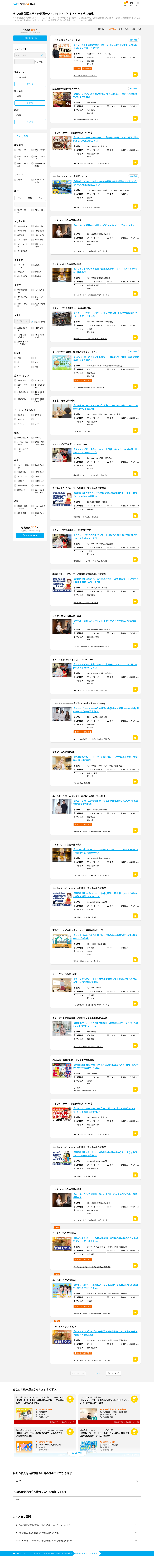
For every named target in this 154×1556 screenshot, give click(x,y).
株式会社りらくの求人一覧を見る (85, 76)
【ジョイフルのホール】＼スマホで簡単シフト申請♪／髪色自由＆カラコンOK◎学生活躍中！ (105, 981)
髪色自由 (20, 415)
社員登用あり (40, 486)
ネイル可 (20, 424)
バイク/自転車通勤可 (22, 443)
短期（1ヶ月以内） (22, 158)
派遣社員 (38, 272)
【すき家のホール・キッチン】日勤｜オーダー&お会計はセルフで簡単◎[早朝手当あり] (105, 407)
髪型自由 (38, 415)
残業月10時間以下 (40, 305)
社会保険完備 (22, 486)
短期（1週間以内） (40, 151)
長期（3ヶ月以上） (22, 165)
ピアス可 (38, 419)
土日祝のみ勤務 (22, 329)
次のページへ (113, 1373)
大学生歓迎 (21, 231)
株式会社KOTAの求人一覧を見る (85, 1091)
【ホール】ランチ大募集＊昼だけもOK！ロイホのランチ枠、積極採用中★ (105, 1196)
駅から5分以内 (22, 438)
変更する (30, 84)
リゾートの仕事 (22, 305)
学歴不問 (20, 235)
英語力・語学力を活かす (22, 507)
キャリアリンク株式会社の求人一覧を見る (88, 1047)
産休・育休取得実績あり (40, 491)
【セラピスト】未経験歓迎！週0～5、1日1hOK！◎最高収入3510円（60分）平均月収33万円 (105, 46)
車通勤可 (38, 438)
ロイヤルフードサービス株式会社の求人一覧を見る (91, 251)
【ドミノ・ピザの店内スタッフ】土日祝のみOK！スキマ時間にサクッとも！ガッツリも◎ (105, 451)
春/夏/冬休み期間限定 (40, 165)
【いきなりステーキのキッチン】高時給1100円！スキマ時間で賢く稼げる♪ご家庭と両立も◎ (106, 139)
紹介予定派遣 (22, 276)
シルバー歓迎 (22, 240)
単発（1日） (22, 150)
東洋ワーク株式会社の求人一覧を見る (87, 961)
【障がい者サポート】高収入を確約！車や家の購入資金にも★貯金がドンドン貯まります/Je (105, 1240)
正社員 (37, 265)
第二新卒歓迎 (22, 251)
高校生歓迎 (39, 226)
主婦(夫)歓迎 (39, 235)
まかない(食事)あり (23, 466)
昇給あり (38, 477)
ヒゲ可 (37, 424)
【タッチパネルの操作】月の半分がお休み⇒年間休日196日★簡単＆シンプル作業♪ (105, 937)
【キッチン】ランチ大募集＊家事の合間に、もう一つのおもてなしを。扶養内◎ (105, 271)
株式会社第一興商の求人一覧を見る (86, 120)
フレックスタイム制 (40, 336)
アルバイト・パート (22, 266)
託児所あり (21, 490)
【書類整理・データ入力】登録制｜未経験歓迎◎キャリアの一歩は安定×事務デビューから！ (105, 1024)
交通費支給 (21, 472)
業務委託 (38, 276)
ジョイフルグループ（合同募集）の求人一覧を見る (91, 1005)
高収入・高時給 (22, 211)
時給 (20, 198)
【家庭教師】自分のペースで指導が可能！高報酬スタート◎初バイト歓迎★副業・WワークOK (105, 580)
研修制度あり (40, 465)
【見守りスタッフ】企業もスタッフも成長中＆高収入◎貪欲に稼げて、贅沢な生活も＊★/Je (105, 1286)
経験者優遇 (21, 513)
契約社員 (20, 272)
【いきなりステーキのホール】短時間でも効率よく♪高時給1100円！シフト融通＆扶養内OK (104, 1110)
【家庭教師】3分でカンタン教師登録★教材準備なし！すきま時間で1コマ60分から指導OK (105, 495)
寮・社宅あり (22, 477)
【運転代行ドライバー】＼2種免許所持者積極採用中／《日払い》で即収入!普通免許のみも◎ (105, 183)
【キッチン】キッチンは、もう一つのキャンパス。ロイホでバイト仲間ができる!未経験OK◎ (105, 851)
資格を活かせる (40, 514)
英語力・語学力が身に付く (40, 443)
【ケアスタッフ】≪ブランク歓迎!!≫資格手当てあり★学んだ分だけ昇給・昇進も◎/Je (105, 1333)
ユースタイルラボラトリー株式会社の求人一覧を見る (92, 739)
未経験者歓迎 (22, 226)
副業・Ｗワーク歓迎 (40, 245)
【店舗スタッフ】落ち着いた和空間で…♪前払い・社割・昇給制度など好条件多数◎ (105, 95)
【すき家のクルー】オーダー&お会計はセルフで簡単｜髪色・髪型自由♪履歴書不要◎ (105, 759)
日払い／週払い (40, 211)
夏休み (19, 180)
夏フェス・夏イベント (40, 181)
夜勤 (36, 367)
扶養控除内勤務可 (22, 291)
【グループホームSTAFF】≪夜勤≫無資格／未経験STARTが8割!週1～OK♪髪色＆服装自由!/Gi (106, 710)
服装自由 (20, 419)
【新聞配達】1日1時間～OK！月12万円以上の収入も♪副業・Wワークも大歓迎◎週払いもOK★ (105, 1066)
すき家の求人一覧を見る (82, 431)
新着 (120, 29)
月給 (40, 198)
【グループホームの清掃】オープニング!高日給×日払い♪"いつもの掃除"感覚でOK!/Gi (105, 802)
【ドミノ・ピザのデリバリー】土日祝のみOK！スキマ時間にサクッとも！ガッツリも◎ (105, 314)
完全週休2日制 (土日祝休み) (22, 343)
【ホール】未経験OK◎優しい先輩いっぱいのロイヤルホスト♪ (103, 225)
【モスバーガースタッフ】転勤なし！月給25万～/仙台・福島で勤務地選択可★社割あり (106, 358)
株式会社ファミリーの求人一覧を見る (87, 207)
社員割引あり (40, 481)
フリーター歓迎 (22, 245)
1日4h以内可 (39, 290)
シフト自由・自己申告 (22, 336)
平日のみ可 (39, 328)
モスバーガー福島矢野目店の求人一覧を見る (89, 388)
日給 (30, 198)
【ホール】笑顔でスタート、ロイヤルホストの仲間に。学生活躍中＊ (105, 622)
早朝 (19, 358)
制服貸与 (20, 481)
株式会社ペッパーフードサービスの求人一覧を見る (91, 163)
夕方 (36, 362)
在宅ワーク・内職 (40, 298)
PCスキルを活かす (40, 507)
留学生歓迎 (39, 240)
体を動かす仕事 (22, 298)
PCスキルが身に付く (22, 450)
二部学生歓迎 (40, 231)
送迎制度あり (40, 472)
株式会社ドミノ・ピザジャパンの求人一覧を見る (90, 339)
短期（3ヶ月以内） (40, 158)
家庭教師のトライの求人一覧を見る (86, 517)
